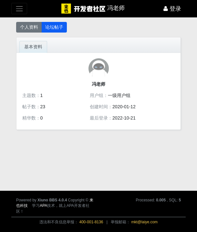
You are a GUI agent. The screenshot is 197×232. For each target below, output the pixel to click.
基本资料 (33, 46)
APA (43, 205)
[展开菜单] (19, 8)
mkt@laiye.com (144, 222)
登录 (172, 8)
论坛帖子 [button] (54, 27)
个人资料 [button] (29, 27)
